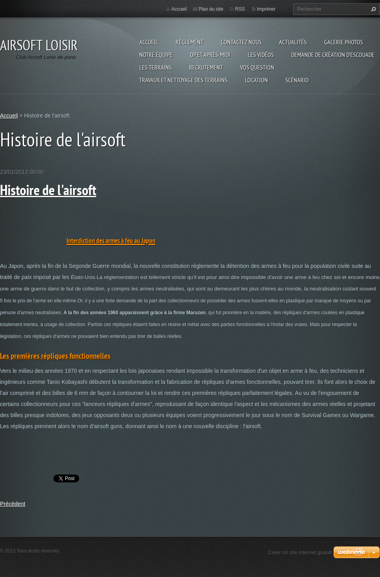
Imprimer (266, 9)
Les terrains (155, 67)
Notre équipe (156, 55)
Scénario (297, 80)
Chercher (372, 9)
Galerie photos (343, 42)
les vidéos (261, 55)
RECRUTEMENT (206, 67)
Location (256, 80)
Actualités (293, 42)
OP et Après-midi (210, 55)
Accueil (148, 42)
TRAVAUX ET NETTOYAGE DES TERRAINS (183, 80)
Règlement (189, 42)
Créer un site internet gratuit (300, 552)
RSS (240, 9)
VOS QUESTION (257, 67)
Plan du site (210, 9)
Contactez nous (241, 42)
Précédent (12, 504)
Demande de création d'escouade (332, 55)
